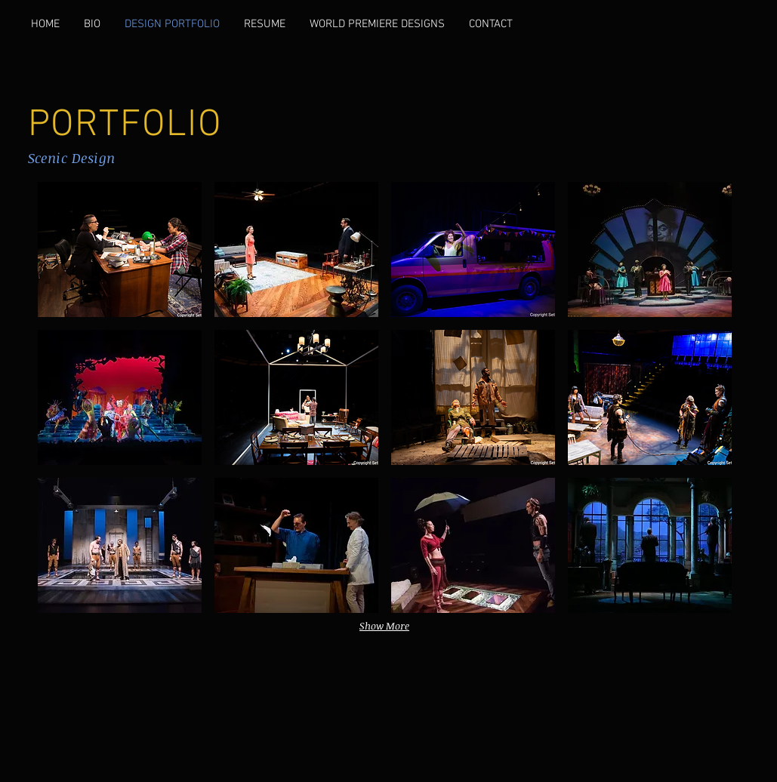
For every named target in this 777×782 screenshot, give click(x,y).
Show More (384, 626)
